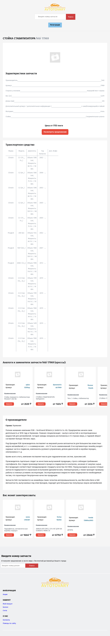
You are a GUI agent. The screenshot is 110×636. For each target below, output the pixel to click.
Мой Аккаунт (7, 604)
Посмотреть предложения (55, 132)
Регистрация (55, 25)
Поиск (70, 17)
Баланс (5, 607)
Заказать (9, 404)
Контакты (6, 620)
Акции (5, 594)
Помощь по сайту (9, 623)
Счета (5, 611)
